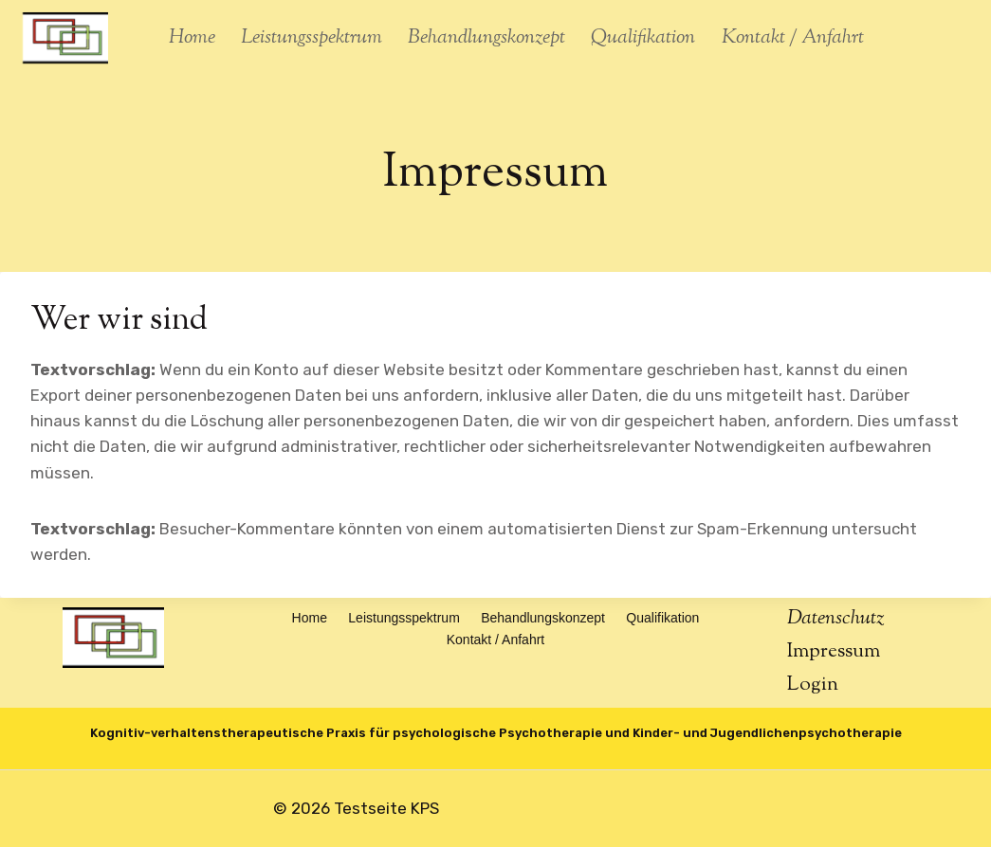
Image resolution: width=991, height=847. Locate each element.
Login (812, 685)
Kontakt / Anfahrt (793, 38)
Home (192, 38)
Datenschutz (836, 618)
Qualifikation (643, 38)
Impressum (833, 652)
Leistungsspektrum (311, 38)
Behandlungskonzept (486, 38)
